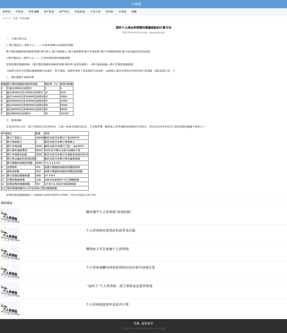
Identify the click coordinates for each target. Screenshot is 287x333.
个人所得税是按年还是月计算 (107, 304)
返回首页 (147, 323)
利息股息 (80, 11)
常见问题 (24, 18)
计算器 (122, 11)
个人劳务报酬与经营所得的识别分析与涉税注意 (120, 267)
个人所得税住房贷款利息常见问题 (110, 230)
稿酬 (134, 11)
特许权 (109, 11)
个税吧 (136, 4)
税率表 (6, 11)
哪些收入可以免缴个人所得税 (107, 249)
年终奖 (19, 11)
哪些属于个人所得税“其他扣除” (109, 212)
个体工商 (95, 11)
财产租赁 (49, 11)
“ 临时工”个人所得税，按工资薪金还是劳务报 (119, 286)
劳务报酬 (34, 11)
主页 (15, 18)
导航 (137, 323)
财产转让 (64, 11)
